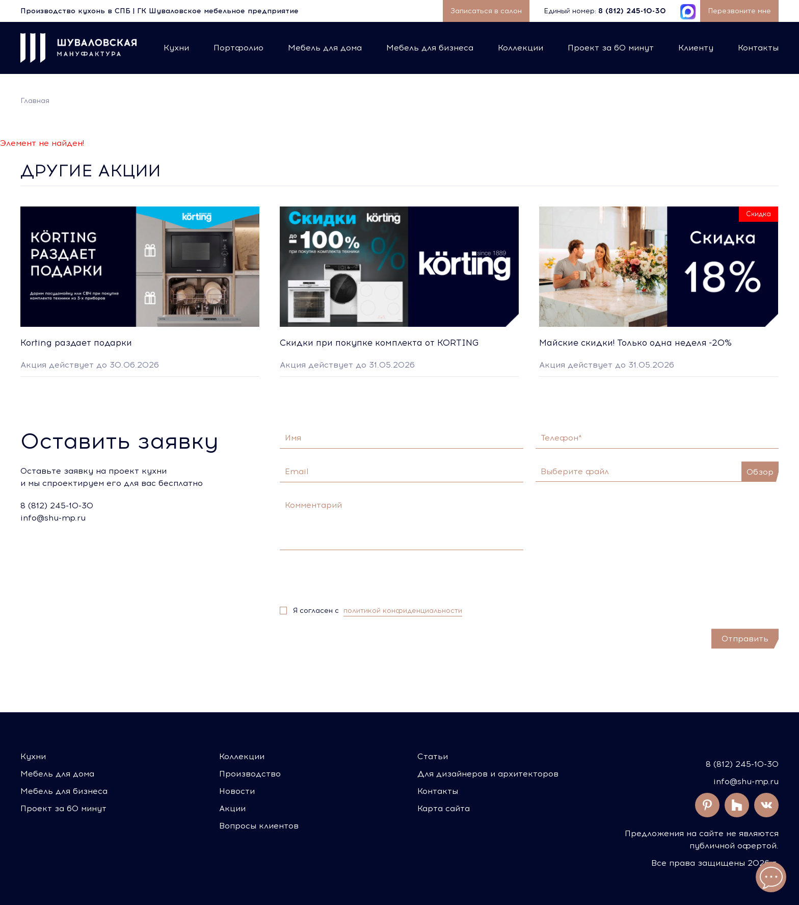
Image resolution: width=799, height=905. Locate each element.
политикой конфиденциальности (402, 610)
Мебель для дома (325, 48)
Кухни (176, 48)
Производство (250, 774)
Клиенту (695, 48)
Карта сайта (443, 808)
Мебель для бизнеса (429, 48)
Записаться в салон (486, 11)
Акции (232, 808)
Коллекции (520, 48)
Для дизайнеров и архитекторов (487, 774)
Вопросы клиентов (259, 826)
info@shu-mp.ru (746, 781)
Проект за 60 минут (611, 48)
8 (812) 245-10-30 (742, 764)
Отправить (745, 638)
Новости (237, 791)
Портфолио (238, 48)
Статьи (432, 756)
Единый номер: (606, 11)
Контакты (758, 48)
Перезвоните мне (739, 11)
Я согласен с (377, 610)
